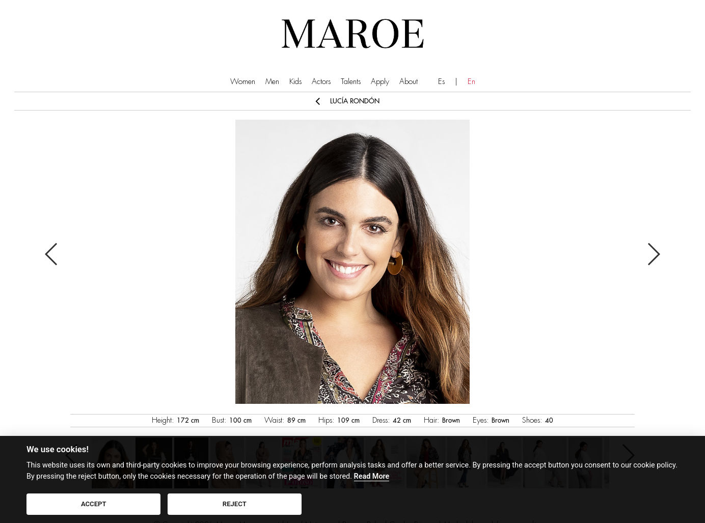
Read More (372, 476)
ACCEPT (93, 504)
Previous (52, 254)
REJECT (235, 504)
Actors (321, 82)
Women (242, 82)
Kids (295, 82)
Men (272, 82)
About (408, 82)
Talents (351, 82)
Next (653, 254)
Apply (380, 82)
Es (441, 82)
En (471, 82)
